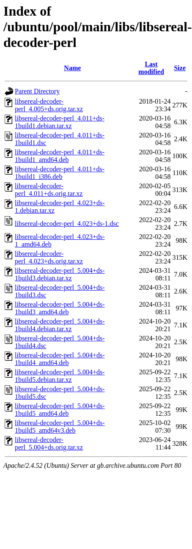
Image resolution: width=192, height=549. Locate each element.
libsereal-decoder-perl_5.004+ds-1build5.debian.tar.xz (60, 375)
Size (180, 67)
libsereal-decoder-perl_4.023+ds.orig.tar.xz (49, 257)
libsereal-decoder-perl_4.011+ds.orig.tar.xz (48, 189)
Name (72, 67)
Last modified (151, 67)
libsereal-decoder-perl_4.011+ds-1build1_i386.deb (59, 172)
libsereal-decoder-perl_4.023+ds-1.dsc (67, 223)
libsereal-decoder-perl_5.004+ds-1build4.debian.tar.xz (60, 325)
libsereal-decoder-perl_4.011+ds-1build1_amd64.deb (59, 155)
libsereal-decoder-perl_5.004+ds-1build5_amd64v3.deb (60, 426)
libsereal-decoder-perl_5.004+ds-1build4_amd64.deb (60, 358)
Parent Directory (37, 91)
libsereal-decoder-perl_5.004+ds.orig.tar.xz (49, 443)
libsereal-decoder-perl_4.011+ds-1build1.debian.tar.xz (59, 122)
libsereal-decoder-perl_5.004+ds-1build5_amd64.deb (60, 409)
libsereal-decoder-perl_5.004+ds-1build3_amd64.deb (60, 308)
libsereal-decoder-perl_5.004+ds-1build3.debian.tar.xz (60, 274)
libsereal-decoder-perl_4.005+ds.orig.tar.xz (49, 105)
